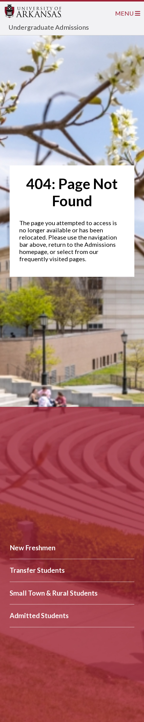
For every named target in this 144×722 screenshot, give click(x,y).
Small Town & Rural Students (54, 593)
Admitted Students (39, 616)
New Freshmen (32, 548)
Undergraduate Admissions (48, 27)
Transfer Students (37, 570)
